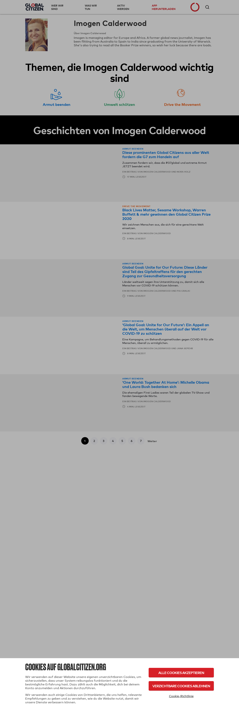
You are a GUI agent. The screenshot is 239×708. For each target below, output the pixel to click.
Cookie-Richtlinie (181, 696)
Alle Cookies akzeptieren (181, 672)
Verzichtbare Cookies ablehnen (181, 686)
